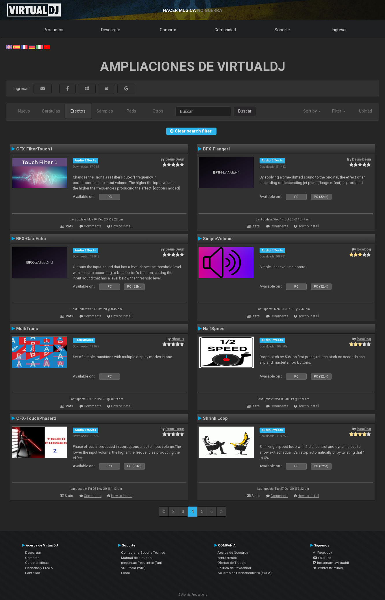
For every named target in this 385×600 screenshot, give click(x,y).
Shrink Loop (215, 418)
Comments (92, 226)
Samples (105, 111)
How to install (121, 226)
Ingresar (339, 29)
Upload (365, 111)
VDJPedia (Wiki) (133, 568)
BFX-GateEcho (31, 238)
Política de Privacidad (234, 568)
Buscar (244, 111)
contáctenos (227, 558)
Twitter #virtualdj (328, 568)
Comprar (168, 29)
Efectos (78, 111)
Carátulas (51, 111)
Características (37, 563)
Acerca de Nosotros (232, 553)
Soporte (282, 29)
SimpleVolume (218, 238)
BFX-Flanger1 (217, 149)
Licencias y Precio (39, 568)
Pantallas (32, 573)
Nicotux (177, 339)
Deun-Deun (174, 159)
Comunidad (225, 29)
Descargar (110, 29)
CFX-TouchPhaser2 (36, 418)
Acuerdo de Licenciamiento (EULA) (244, 573)
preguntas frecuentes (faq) (141, 563)
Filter (338, 111)
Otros (158, 111)
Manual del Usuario (136, 558)
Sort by (312, 111)
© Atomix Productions (192, 595)
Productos (53, 29)
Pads (131, 111)
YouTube (322, 558)
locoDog (364, 249)
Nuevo (24, 111)
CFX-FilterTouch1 (34, 149)
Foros (125, 573)
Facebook (322, 553)
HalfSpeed (214, 328)
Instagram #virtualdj (331, 563)
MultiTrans (27, 328)
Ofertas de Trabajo (231, 563)
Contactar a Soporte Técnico (143, 553)
